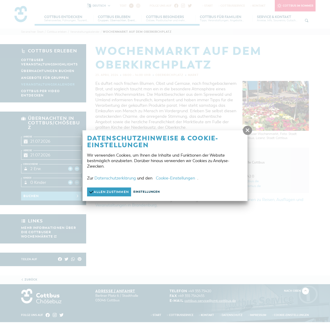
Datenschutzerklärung (115, 177)
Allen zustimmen (110, 191)
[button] (247, 130)
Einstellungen (149, 192)
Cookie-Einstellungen (175, 177)
